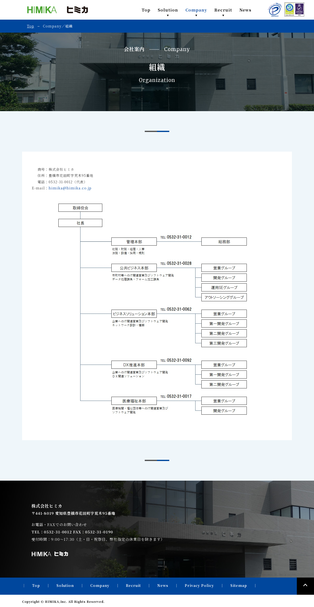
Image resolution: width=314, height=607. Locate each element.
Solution (168, 10)
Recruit (223, 10)
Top (146, 10)
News (245, 10)
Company (196, 10)
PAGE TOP (305, 586)
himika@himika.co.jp (70, 187)
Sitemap (238, 585)
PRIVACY (274, 9)
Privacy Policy (199, 585)
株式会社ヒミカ (57, 9)
